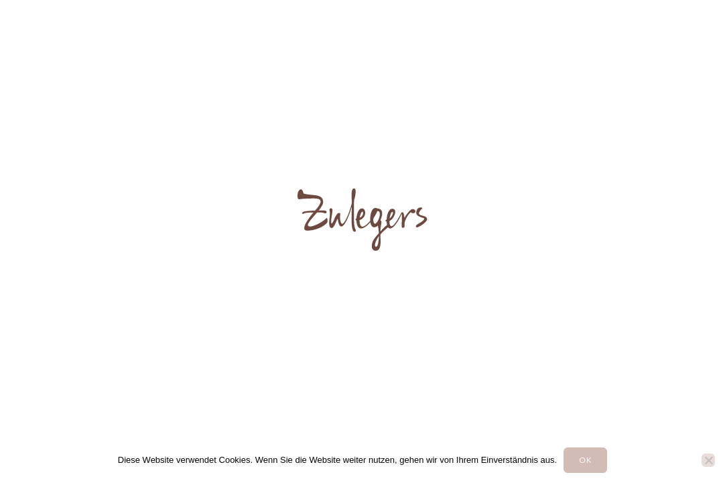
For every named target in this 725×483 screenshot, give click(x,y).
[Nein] (708, 460)
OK (585, 460)
